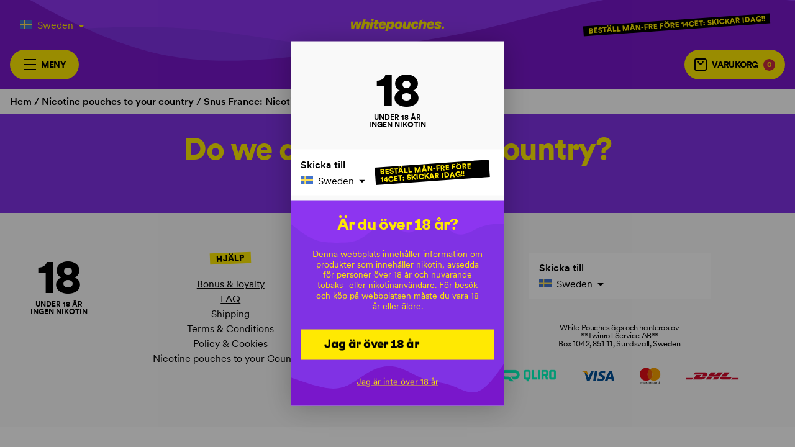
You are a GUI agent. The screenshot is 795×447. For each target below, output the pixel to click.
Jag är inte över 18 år (397, 381)
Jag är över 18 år (371, 344)
